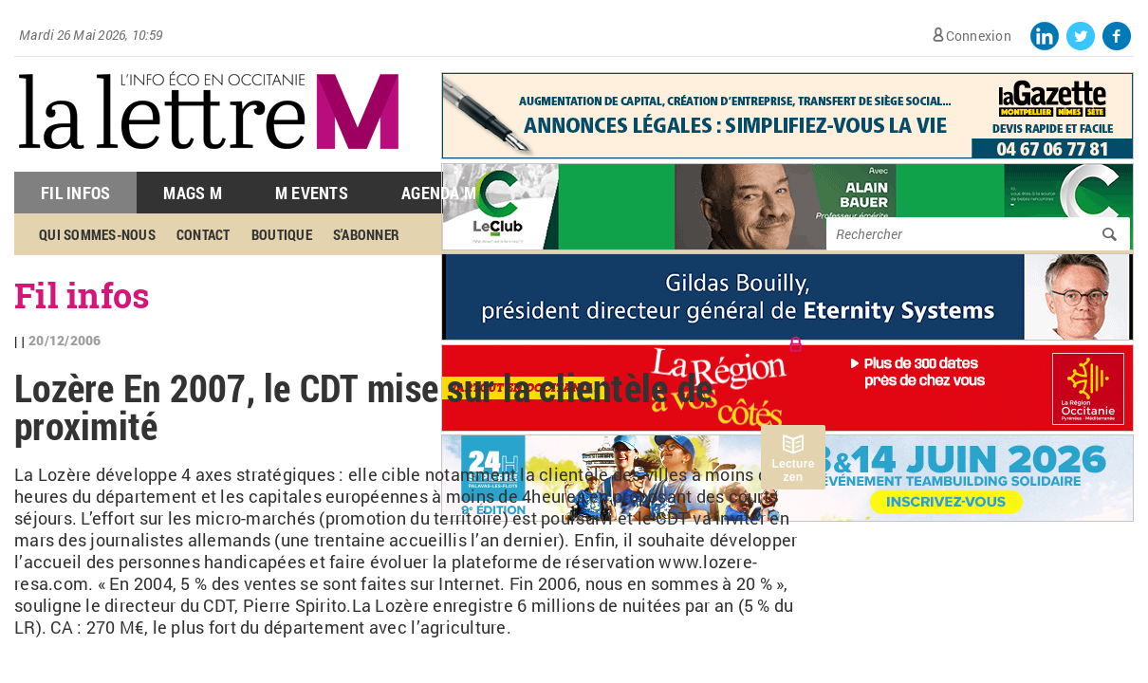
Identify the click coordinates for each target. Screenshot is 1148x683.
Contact (203, 234)
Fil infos (82, 295)
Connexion (978, 36)
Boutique (281, 234)
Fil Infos (75, 192)
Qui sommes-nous (97, 234)
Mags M (192, 192)
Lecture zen (792, 470)
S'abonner (366, 234)
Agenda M (438, 192)
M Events (311, 192)
